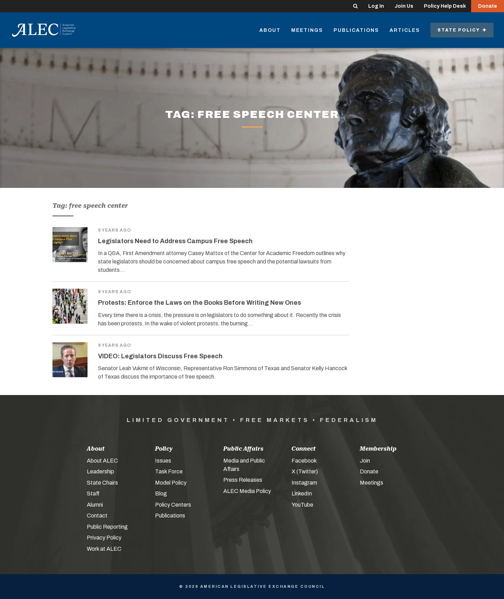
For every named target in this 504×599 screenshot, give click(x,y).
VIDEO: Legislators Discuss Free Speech (160, 356)
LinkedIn (302, 493)
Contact (97, 516)
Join (365, 461)
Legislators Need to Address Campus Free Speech (175, 241)
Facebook (304, 461)
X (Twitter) (305, 471)
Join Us (403, 6)
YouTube (302, 505)
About (270, 30)
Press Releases (242, 480)
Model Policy (171, 483)
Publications (356, 30)
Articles (405, 30)
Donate (487, 6)
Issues (163, 461)
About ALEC (102, 461)
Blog (161, 493)
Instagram (304, 483)
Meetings (307, 30)
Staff (93, 493)
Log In (376, 6)
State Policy (462, 30)
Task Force (169, 471)
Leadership (100, 471)
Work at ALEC (104, 549)
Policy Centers (173, 505)
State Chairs (102, 483)
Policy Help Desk (445, 6)
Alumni (95, 505)
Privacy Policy (104, 538)
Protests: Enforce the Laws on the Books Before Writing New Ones (199, 302)
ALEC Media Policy (247, 491)
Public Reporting (107, 527)
